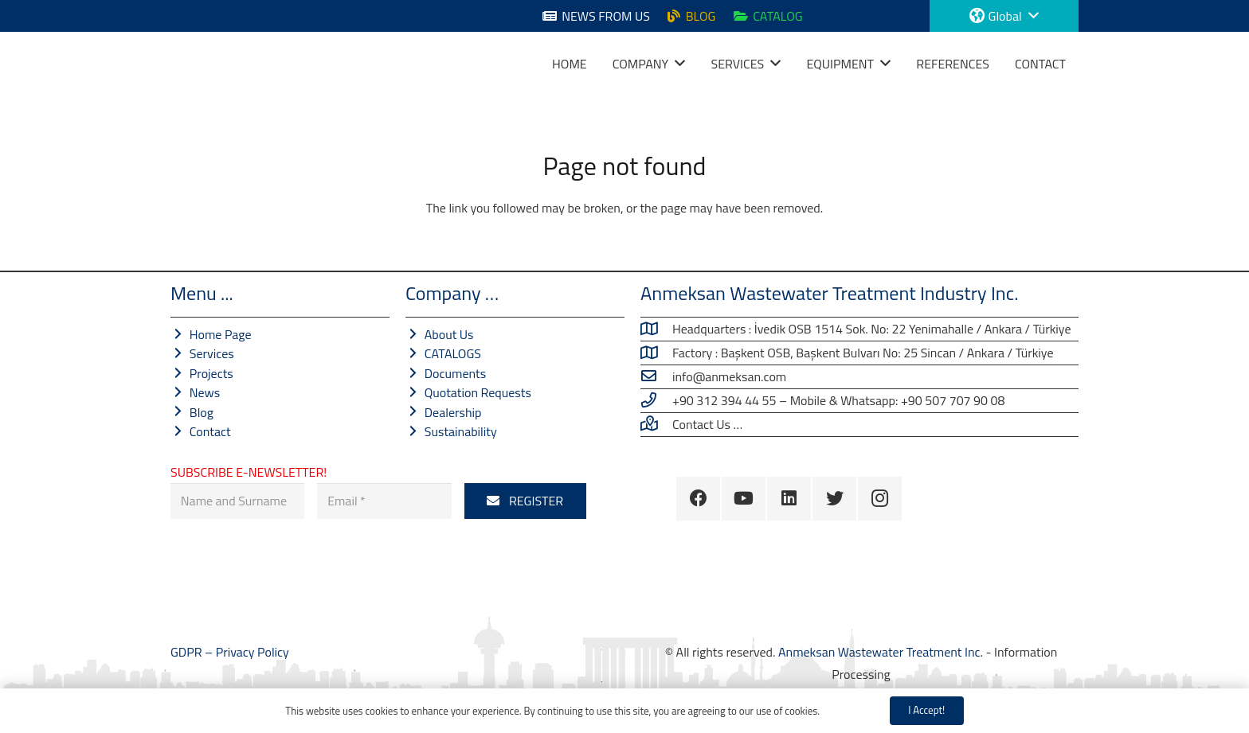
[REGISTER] (525, 501)
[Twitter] (834, 499)
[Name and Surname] (237, 501)
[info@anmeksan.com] (656, 376)
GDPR (187, 651)
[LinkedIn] (789, 499)
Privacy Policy (252, 651)
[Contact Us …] (656, 424)
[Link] (190, 64)
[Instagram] (880, 499)
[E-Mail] (384, 501)
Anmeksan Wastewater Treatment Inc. (880, 651)
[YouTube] (743, 499)
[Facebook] (698, 499)
